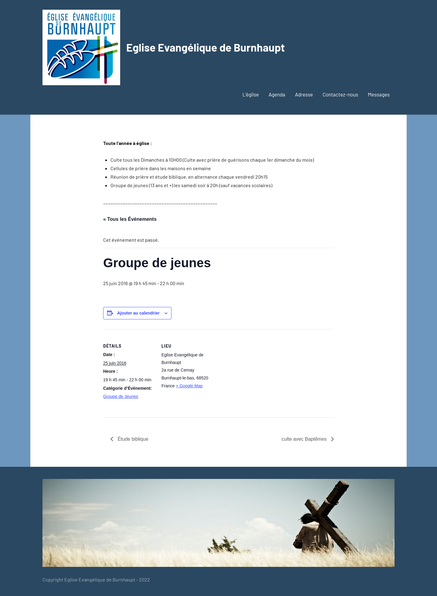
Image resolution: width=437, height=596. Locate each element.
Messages (379, 94)
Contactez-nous (340, 94)
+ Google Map (189, 385)
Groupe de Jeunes (120, 396)
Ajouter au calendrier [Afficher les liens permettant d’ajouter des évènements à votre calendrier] (138, 313)
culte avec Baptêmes (305, 439)
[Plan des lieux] (252, 371)
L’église (250, 94)
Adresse (304, 94)
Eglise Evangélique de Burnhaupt (205, 47)
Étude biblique (132, 439)
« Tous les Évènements (130, 219)
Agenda (277, 94)
